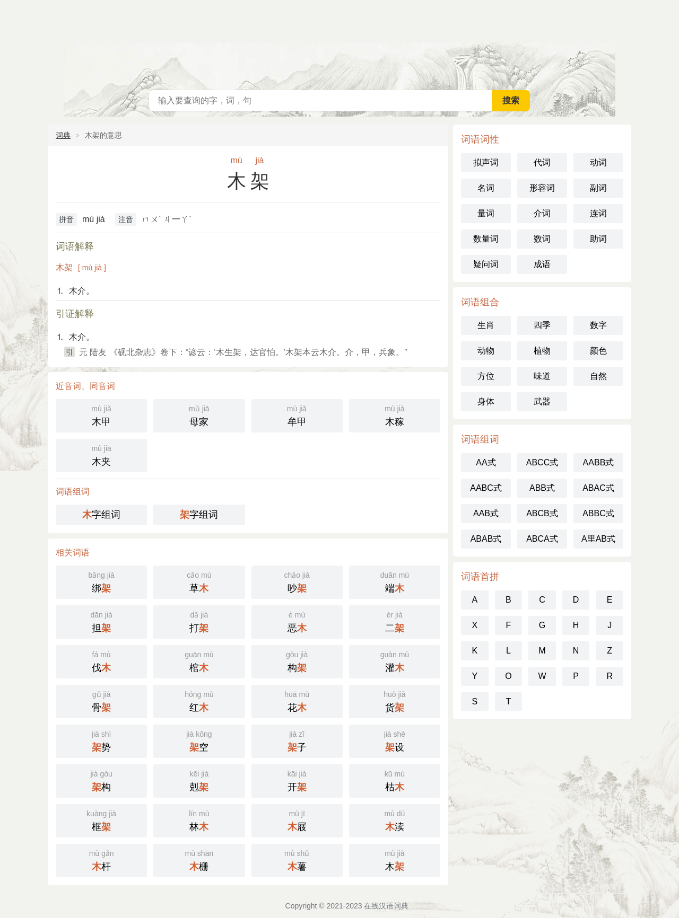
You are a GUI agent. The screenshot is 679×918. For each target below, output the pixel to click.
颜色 (598, 350)
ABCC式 (542, 462)
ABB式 (542, 487)
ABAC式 (598, 487)
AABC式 (486, 487)
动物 (485, 350)
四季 (542, 325)
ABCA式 (542, 538)
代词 (542, 162)
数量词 (486, 238)
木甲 (101, 414)
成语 (542, 264)
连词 (598, 213)
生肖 (485, 325)
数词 (542, 238)
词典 (63, 135)
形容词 (542, 187)
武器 (542, 401)
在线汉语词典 (339, 42)
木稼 (394, 414)
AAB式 (486, 513)
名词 (485, 187)
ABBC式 (598, 513)
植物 (542, 350)
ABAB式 (486, 538)
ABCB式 (542, 513)
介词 (542, 213)
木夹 (101, 454)
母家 (198, 414)
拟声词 (486, 162)
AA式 (485, 462)
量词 (485, 213)
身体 (485, 401)
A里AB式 (598, 538)
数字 (598, 325)
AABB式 (598, 462)
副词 (598, 187)
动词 (598, 162)
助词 (598, 238)
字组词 (101, 514)
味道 (542, 376)
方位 (485, 376)
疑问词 (486, 264)
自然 (598, 376)
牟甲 (297, 414)
